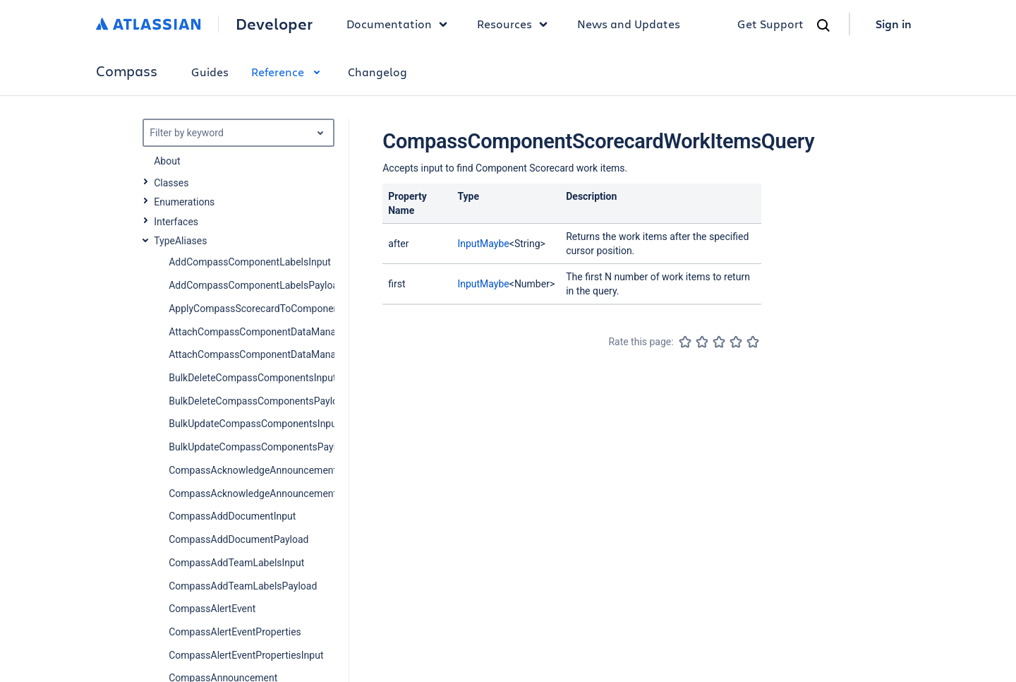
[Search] (823, 25)
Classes (171, 183)
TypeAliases (180, 240)
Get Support (770, 23)
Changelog (377, 71)
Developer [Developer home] (274, 24)
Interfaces (176, 221)
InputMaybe (483, 243)
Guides (210, 71)
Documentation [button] (400, 24)
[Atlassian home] (148, 24)
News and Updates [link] (628, 23)
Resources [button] (516, 24)
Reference (288, 71)
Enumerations (184, 202)
